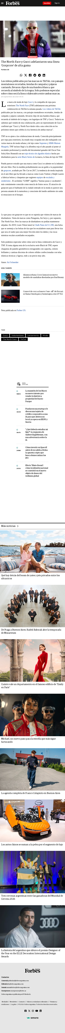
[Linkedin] (41, 1011)
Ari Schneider (12, 262)
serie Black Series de (26, 157)
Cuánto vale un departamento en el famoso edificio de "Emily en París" (32, 686)
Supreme (43, 143)
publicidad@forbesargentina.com (18, 980)
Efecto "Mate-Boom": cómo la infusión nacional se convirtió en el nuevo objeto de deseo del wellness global (36, 471)
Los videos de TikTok (52, 109)
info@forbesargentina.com (15, 984)
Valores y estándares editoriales (37, 1002)
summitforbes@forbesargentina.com (18, 987)
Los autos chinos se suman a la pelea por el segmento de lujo (32, 844)
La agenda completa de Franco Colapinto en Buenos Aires (30, 793)
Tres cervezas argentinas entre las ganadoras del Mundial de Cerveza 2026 (32, 897)
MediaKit (5, 1002)
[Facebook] (26, 1011)
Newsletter (13, 1002)
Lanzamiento (33, 335)
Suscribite (47, 3)
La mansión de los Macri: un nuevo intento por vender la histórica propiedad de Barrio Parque (36, 396)
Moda (45, 335)
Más (35, 383)
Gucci (30, 102)
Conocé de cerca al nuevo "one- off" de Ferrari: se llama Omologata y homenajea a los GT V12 (43, 293)
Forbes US (5, 70)
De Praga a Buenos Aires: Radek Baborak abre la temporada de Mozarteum (31, 631)
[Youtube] (36, 1011)
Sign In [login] (57, 3)
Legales (14, 1004)
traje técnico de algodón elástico (37, 153)
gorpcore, (7, 170)
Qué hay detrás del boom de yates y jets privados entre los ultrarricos (30, 577)
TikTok (23, 339)
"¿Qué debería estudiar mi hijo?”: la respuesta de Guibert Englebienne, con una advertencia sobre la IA (36, 435)
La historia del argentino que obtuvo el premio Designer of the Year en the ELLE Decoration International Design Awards (30, 953)
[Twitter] (29, 1011)
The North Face (22, 105)
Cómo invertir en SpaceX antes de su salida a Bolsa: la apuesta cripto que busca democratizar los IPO (36, 453)
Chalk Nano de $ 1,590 (44, 225)
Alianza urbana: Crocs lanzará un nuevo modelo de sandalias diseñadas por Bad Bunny (43, 276)
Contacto (22, 1002)
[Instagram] (33, 1011)
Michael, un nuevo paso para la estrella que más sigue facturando (28, 740)
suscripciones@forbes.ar (18, 991)
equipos (39, 177)
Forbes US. (21, 310)
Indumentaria (18, 335)
